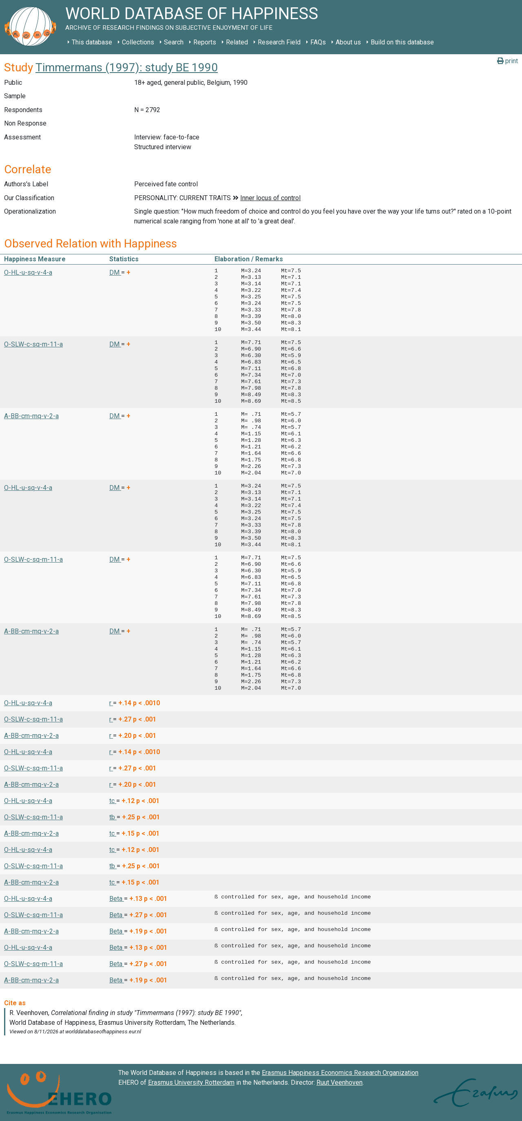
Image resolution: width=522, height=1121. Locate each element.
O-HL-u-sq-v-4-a (28, 272)
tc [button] (112, 801)
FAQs (318, 42)
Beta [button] (116, 899)
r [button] (111, 703)
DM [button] (115, 272)
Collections (138, 42)
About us (348, 42)
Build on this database (402, 42)
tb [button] (113, 817)
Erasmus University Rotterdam (191, 1082)
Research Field (279, 42)
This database (92, 42)
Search (174, 42)
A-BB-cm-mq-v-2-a (31, 416)
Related (237, 42)
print (507, 61)
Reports (204, 42)
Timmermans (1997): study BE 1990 (126, 67)
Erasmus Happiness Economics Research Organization (340, 1073)
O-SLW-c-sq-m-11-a (33, 344)
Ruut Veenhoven (339, 1082)
